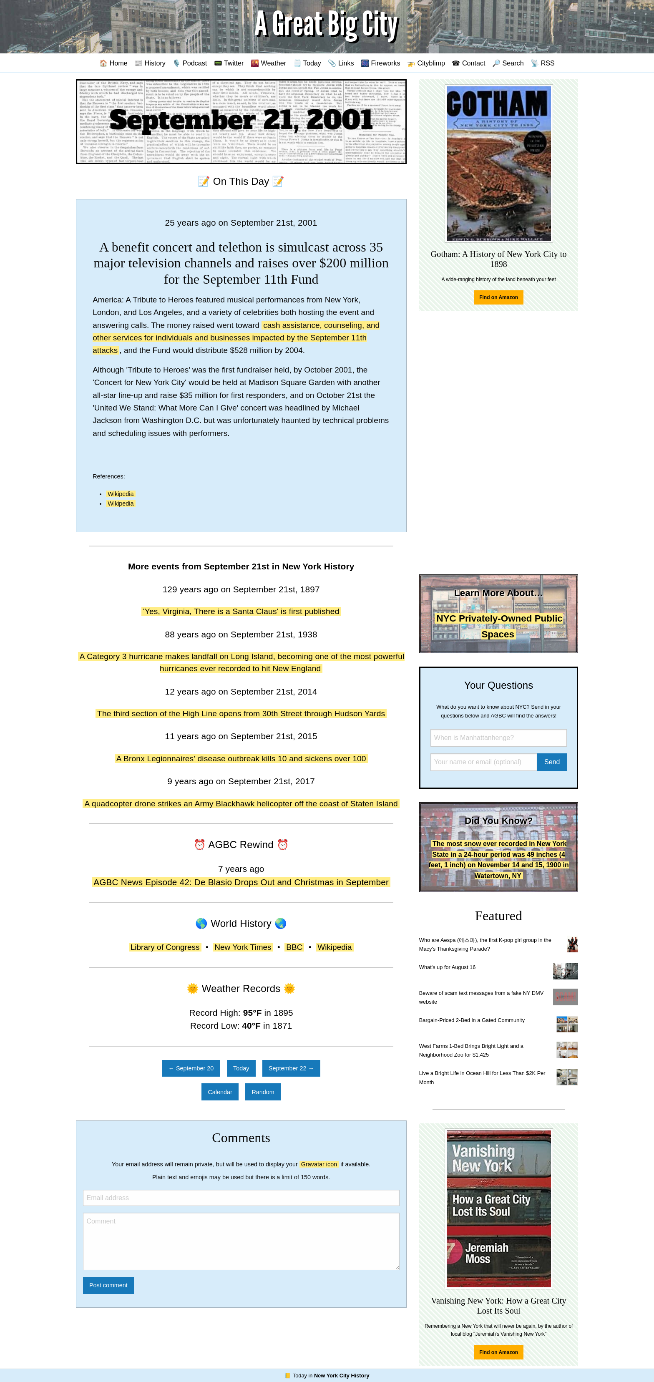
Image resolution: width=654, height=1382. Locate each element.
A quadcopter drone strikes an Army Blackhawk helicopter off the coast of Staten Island (240, 803)
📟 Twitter (229, 63)
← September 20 (191, 1068)
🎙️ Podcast (189, 63)
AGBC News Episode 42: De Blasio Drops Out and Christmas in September (241, 882)
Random (263, 1092)
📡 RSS (543, 63)
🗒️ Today (307, 63)
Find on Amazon (498, 297)
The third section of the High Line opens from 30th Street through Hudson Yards (241, 713)
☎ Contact (468, 63)
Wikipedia (120, 494)
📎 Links (341, 63)
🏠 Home (113, 63)
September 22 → (291, 1068)
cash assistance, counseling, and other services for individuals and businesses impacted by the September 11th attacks (236, 338)
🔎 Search (508, 63)
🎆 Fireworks (380, 63)
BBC (294, 947)
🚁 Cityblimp (426, 63)
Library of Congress (165, 947)
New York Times (242, 947)
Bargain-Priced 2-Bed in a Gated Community (472, 1020)
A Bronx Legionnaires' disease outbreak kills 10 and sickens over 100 (241, 758)
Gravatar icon (319, 1164)
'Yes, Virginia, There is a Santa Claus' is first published (241, 611)
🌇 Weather (268, 63)
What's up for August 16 (447, 967)
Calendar (220, 1092)
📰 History (150, 63)
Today (241, 1068)
